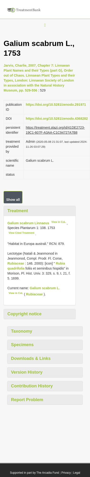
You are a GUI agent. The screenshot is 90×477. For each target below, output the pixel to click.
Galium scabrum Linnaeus (28, 223)
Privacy (66, 472)
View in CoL (58, 221)
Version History (26, 372)
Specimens (22, 344)
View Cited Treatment (21, 232)
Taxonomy (21, 331)
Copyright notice (24, 314)
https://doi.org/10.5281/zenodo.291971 (56, 104)
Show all (13, 200)
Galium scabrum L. (45, 288)
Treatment (17, 210)
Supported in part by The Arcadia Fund (34, 472)
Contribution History (32, 386)
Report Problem (27, 399)
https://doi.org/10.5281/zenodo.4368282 (57, 118)
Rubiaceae (15, 263)
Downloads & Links (31, 358)
